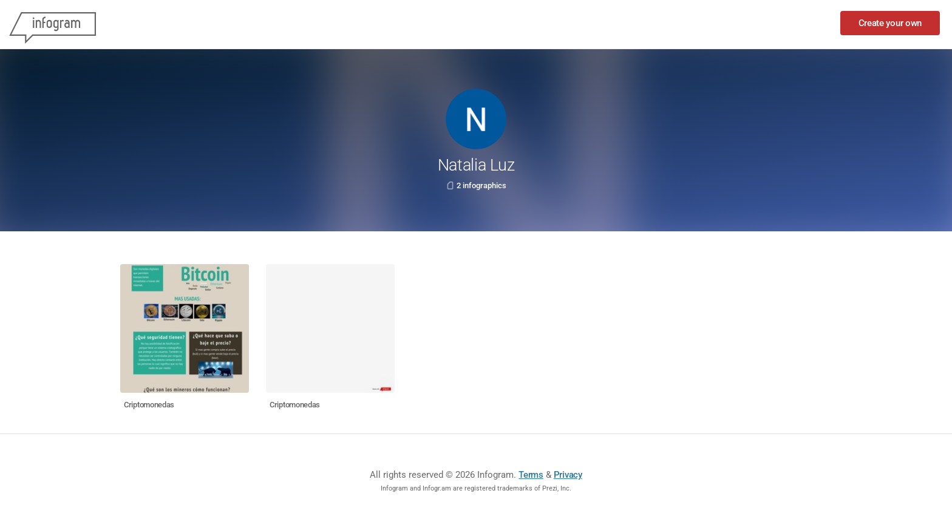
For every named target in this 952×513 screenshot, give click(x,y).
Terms (530, 474)
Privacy (568, 474)
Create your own (890, 23)
